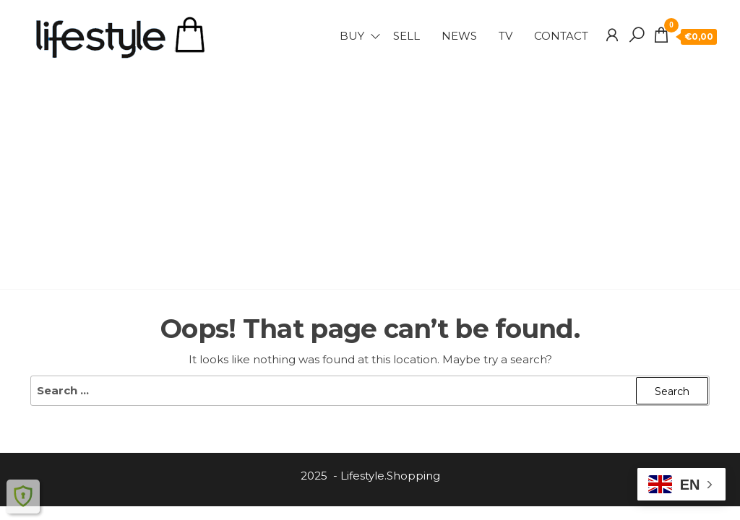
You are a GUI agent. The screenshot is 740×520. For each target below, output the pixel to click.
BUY (352, 36)
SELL (406, 36)
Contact (561, 36)
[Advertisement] (370, 170)
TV (505, 36)
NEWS (459, 36)
